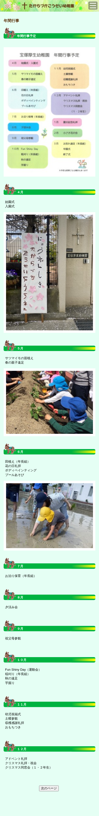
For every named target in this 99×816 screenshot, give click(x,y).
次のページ (49, 788)
